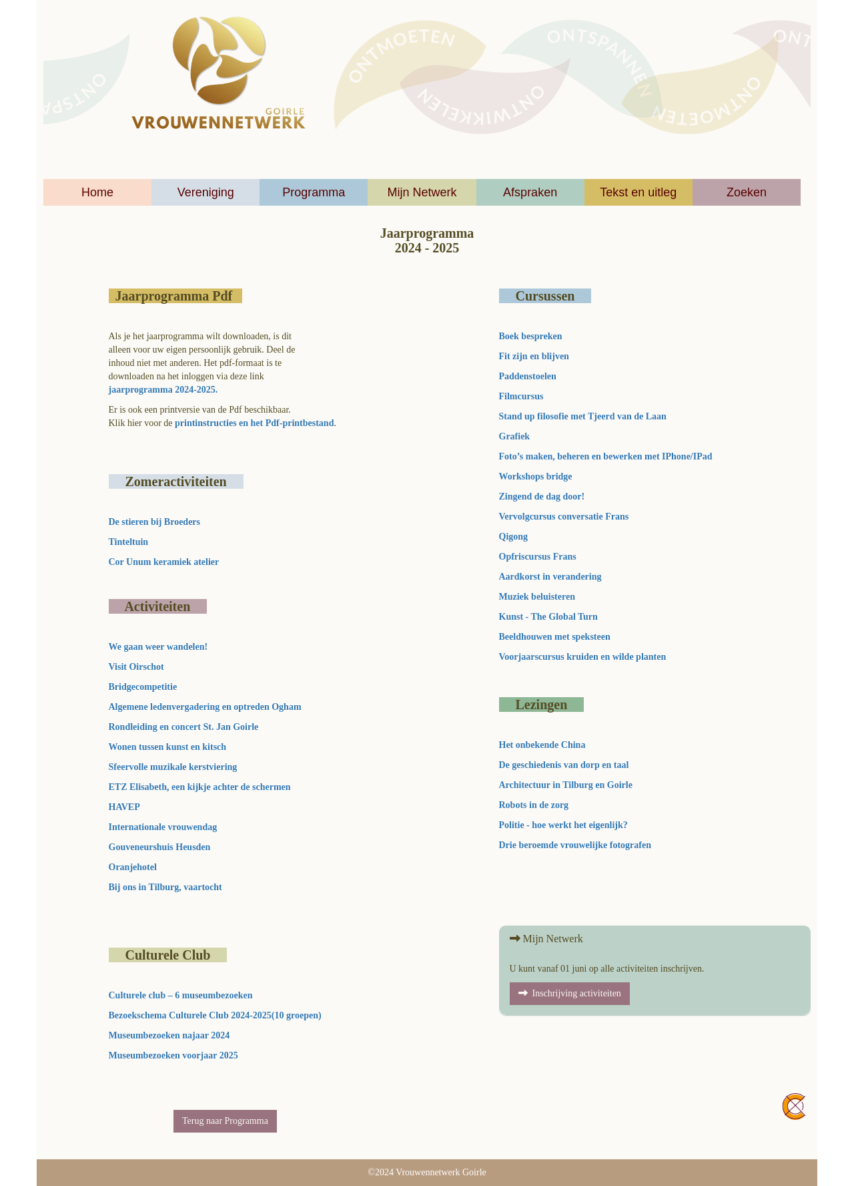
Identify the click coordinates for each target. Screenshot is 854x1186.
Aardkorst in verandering (550, 577)
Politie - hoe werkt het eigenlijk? (563, 825)
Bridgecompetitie (143, 687)
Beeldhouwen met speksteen (554, 637)
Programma (313, 192)
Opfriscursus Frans (537, 557)
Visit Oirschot (136, 667)
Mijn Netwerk (421, 192)
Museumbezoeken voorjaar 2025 (176, 1055)
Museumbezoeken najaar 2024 (170, 1035)
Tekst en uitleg (638, 192)
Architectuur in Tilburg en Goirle (565, 785)
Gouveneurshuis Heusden (160, 847)
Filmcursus (521, 396)
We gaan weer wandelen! (158, 647)
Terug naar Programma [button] (225, 1121)
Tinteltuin (129, 542)
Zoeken (747, 192)
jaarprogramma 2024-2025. (163, 390)
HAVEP (124, 807)
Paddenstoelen (527, 376)
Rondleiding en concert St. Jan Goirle (184, 727)
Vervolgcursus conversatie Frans (564, 517)
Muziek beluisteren (537, 597)
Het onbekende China (542, 745)
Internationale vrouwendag (163, 827)
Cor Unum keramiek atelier (164, 562)
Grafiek (514, 436)
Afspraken (530, 192)
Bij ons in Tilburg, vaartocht (165, 887)
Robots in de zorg (534, 805)
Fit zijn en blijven (534, 356)
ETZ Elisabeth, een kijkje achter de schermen (200, 787)
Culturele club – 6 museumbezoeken (183, 995)
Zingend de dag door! (542, 496)
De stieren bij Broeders (156, 522)
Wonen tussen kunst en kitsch (168, 747)
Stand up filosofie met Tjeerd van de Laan (583, 416)
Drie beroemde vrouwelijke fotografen (575, 845)
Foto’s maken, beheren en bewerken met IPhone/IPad (606, 456)
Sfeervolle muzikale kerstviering (173, 767)
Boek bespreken (530, 336)
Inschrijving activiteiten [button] (569, 993)
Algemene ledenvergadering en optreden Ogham (205, 707)
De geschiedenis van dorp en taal (564, 765)
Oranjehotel (133, 867)
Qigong (513, 537)
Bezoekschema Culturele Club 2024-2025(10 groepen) (215, 1015)
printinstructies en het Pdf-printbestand (254, 423)
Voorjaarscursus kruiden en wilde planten (583, 657)
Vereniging (205, 192)
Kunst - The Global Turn (548, 617)
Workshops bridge (535, 476)
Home (97, 192)
